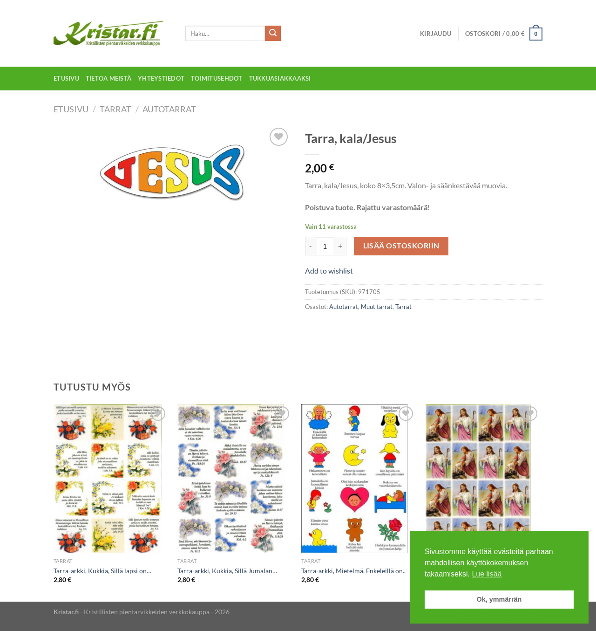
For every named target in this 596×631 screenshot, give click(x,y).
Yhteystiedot (161, 78)
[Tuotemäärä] (325, 246)
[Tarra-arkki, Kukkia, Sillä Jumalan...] (234, 478)
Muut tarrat (377, 306)
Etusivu (66, 78)
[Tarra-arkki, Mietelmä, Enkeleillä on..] (358, 478)
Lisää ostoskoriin (401, 245)
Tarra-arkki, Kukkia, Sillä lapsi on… (102, 571)
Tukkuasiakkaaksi (280, 78)
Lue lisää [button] (486, 574)
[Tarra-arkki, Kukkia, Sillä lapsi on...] (111, 478)
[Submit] (273, 33)
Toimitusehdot (216, 78)
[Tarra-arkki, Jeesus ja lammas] (483, 478)
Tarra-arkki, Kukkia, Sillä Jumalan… (227, 571)
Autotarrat (169, 109)
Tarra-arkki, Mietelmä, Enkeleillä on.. (353, 571)
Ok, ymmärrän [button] (499, 599)
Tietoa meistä (108, 78)
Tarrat (115, 109)
